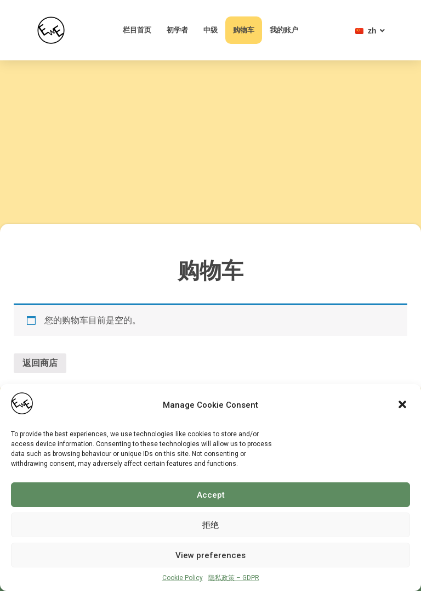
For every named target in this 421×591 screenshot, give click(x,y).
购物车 (243, 30)
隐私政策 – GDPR (233, 578)
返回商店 (40, 363)
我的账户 (284, 30)
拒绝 (210, 525)
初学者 (177, 30)
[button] (403, 405)
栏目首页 (137, 30)
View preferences (210, 555)
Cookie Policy (182, 578)
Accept (211, 495)
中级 (210, 30)
